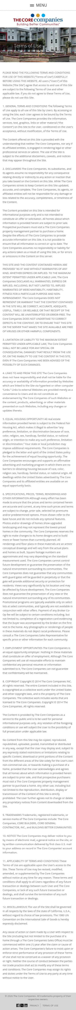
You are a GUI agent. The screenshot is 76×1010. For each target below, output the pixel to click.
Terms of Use (27, 46)
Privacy (34, 1005)
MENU (38, 5)
